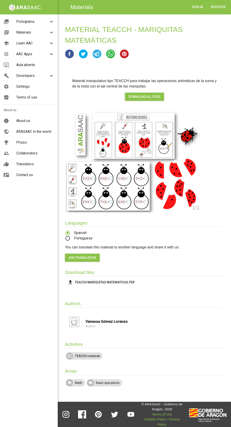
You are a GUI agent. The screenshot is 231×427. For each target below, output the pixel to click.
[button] (69, 53)
